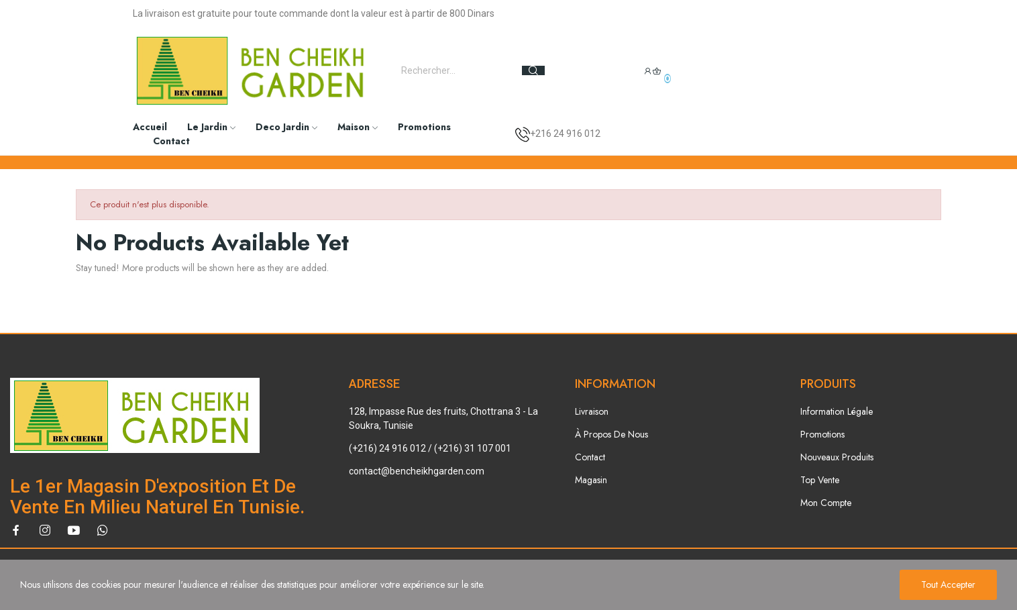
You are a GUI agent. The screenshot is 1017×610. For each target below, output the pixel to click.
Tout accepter (948, 584)
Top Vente (819, 480)
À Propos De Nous (611, 434)
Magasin (591, 480)
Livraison (591, 411)
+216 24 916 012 (565, 133)
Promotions (822, 434)
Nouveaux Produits (836, 457)
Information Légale (836, 411)
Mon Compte (825, 502)
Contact (590, 457)
